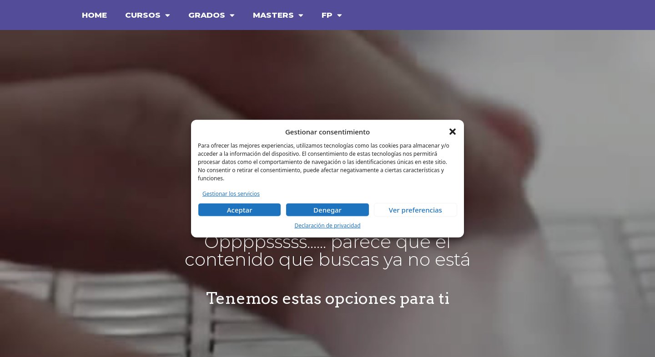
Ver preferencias (415, 209)
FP (332, 15)
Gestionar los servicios (231, 193)
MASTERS (278, 15)
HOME (94, 15)
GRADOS (211, 15)
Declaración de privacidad (327, 225)
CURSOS (147, 15)
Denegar (327, 209)
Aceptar (239, 209)
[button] (452, 131)
